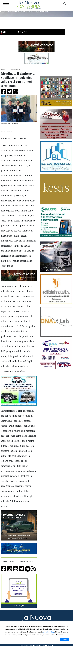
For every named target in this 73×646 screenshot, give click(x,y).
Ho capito (64, 639)
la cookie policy (48, 632)
